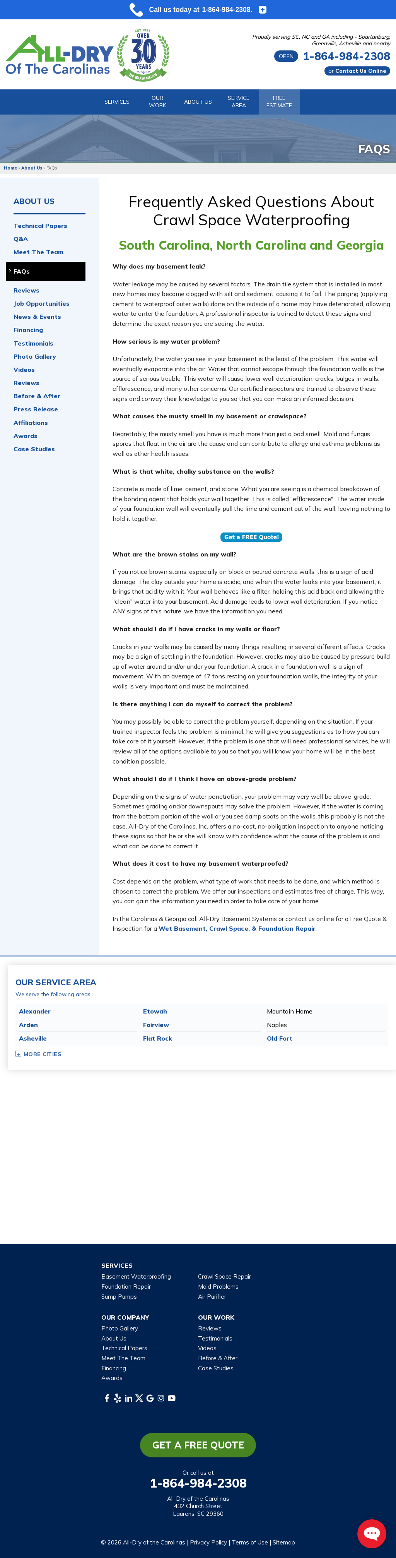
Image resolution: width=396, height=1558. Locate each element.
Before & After (37, 396)
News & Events (37, 316)
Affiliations (31, 422)
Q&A (21, 239)
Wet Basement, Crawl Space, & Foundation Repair (237, 928)
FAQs (22, 271)
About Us (34, 201)
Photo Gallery (35, 356)
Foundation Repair (126, 1286)
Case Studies (34, 449)
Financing (28, 330)
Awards (26, 436)
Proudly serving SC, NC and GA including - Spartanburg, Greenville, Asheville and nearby (321, 40)
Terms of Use (250, 1542)
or (357, 70)
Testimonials (33, 343)
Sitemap (284, 1542)
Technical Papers (40, 225)
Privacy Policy (208, 1542)
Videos (24, 369)
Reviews (26, 290)
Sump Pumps (119, 1296)
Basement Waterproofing (136, 1276)
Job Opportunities (42, 303)
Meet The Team (38, 252)
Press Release (36, 409)
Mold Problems (218, 1286)
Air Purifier (212, 1296)
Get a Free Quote (198, 1445)
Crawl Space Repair (224, 1276)
